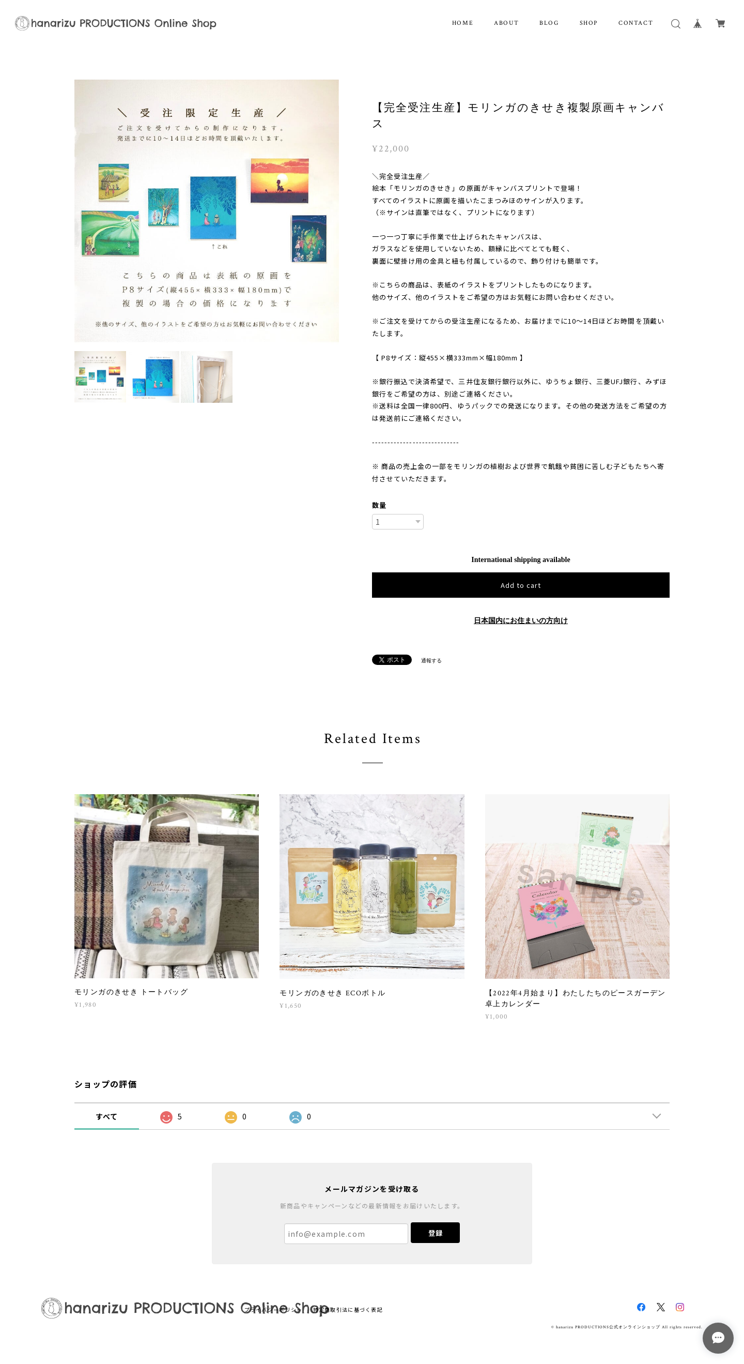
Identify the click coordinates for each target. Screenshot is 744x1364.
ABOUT (506, 23)
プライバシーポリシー (273, 1309)
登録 (435, 1233)
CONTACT (635, 23)
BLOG (549, 23)
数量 (379, 505)
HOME (462, 23)
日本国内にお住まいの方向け (521, 621)
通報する (431, 660)
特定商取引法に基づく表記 (348, 1309)
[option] (206, 212)
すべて (107, 1116)
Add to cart (521, 585)
